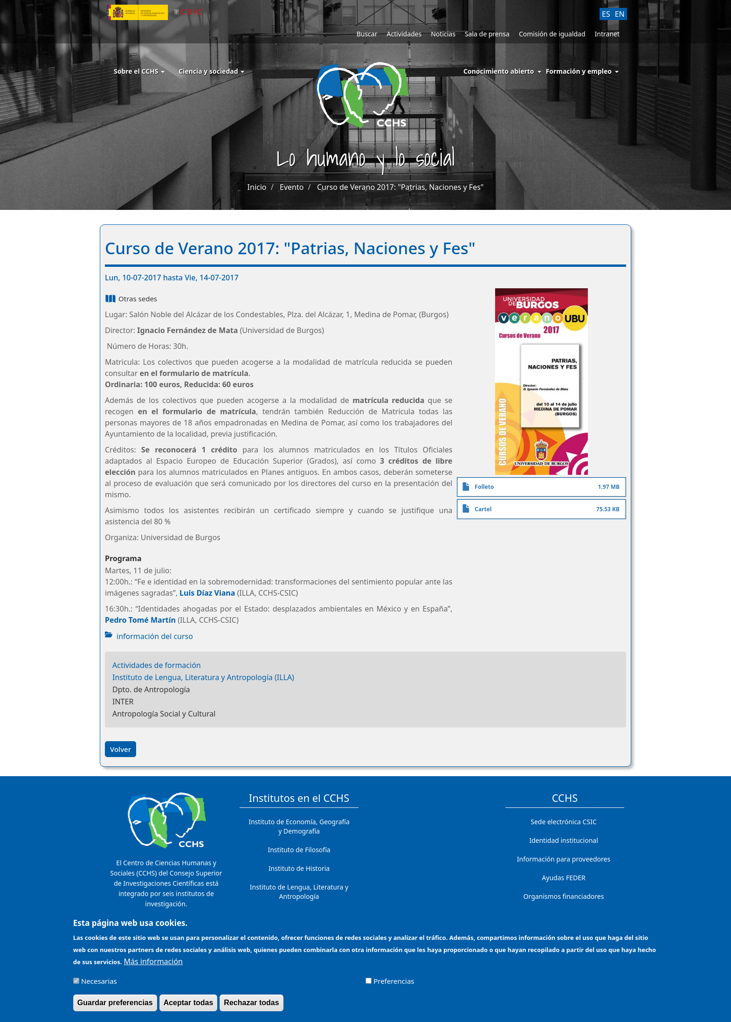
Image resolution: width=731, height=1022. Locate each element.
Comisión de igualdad (552, 33)
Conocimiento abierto (498, 71)
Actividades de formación (156, 665)
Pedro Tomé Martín (140, 620)
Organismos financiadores (564, 896)
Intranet (607, 33)
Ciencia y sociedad (211, 71)
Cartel (483, 509)
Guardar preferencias (115, 1006)
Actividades (403, 33)
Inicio (257, 187)
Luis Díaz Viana (207, 593)
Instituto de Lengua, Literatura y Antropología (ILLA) (203, 677)
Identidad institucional (563, 840)
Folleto (484, 487)
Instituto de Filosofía (299, 849)
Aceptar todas (189, 1006)
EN (620, 14)
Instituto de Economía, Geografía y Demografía (299, 826)
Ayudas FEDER (563, 877)
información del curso (155, 636)
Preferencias (393, 984)
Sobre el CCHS (139, 71)
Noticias (443, 33)
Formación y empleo (579, 71)
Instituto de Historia (299, 868)
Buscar (367, 33)
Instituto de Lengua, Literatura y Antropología (299, 892)
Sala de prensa (487, 33)
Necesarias (99, 984)
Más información (153, 964)
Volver (120, 749)
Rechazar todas (251, 1006)
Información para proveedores (563, 859)
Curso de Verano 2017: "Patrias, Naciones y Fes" (400, 187)
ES (606, 14)
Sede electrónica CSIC (563, 821)
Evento (291, 187)
